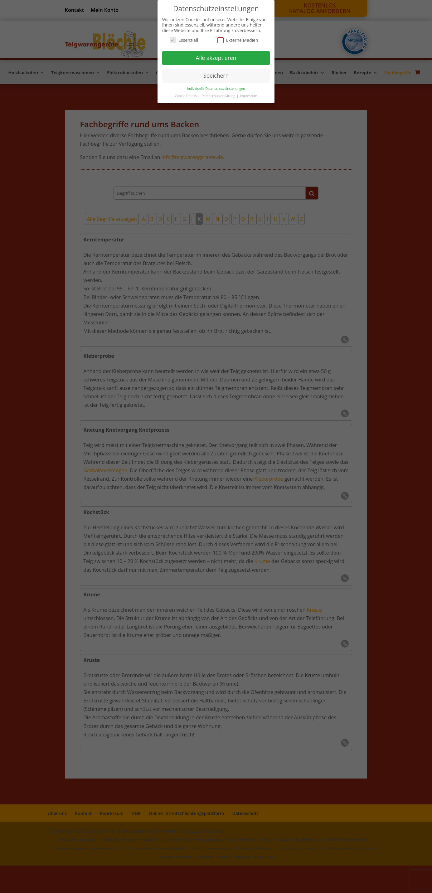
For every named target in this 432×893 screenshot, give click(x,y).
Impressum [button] (248, 96)
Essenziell (184, 40)
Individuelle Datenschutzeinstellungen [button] (216, 88)
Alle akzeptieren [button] (216, 57)
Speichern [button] (216, 75)
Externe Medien (237, 40)
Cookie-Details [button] (186, 96)
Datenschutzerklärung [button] (218, 96)
